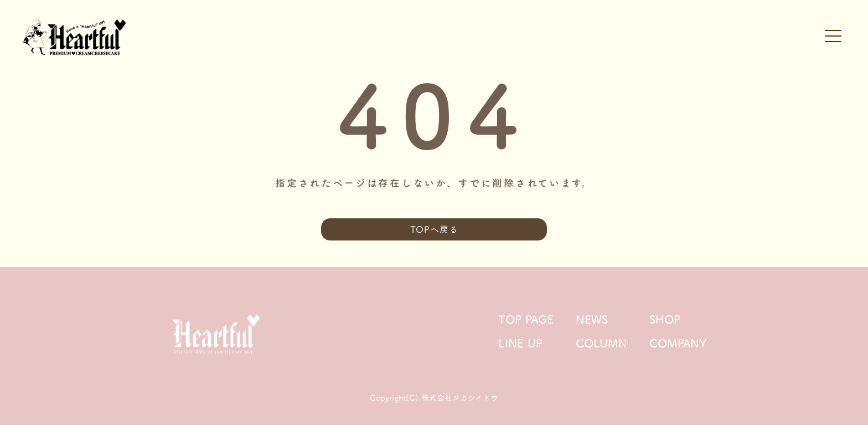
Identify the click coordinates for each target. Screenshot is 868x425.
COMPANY (677, 343)
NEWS (592, 319)
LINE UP (520, 343)
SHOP (664, 319)
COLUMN (601, 343)
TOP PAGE (526, 319)
